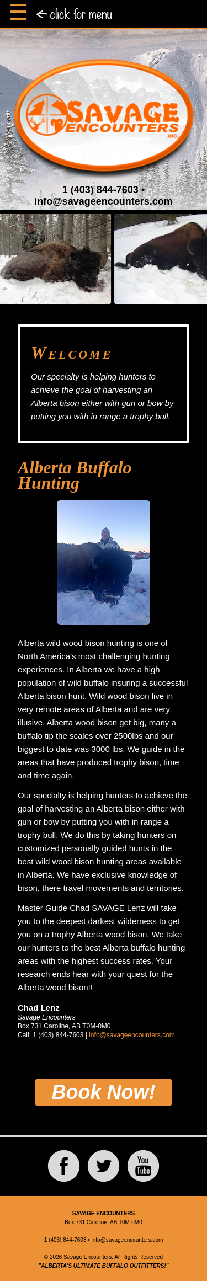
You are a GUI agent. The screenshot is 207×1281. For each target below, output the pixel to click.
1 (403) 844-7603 (100, 189)
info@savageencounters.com (103, 201)
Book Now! (104, 1092)
